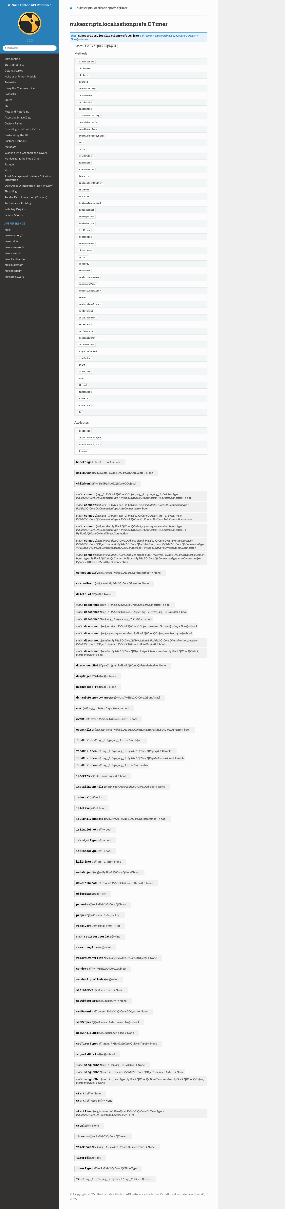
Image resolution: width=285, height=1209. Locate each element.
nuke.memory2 (14, 235)
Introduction (12, 58)
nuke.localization (15, 259)
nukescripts (11, 241)
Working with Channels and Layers (26, 152)
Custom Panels (14, 123)
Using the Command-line (20, 88)
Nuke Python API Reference (31, 20)
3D (6, 105)
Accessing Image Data (18, 117)
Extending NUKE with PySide (22, 129)
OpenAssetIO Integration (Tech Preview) (29, 185)
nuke (7, 229)
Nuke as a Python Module (20, 76)
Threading (11, 191)
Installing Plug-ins (15, 209)
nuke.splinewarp (14, 276)
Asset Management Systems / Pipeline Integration (28, 178)
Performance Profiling (18, 203)
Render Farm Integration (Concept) (26, 197)
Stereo (8, 99)
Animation (11, 82)
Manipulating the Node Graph (23, 158)
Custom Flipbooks (16, 141)
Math (8, 170)
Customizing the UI (16, 135)
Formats (9, 164)
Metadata (10, 146)
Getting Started (14, 70)
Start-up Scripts (14, 64)
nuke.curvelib (13, 253)
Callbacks (10, 94)
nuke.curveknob (14, 247)
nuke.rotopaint (13, 270)
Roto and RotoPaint (17, 111)
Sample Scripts (14, 215)
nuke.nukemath (14, 264)
